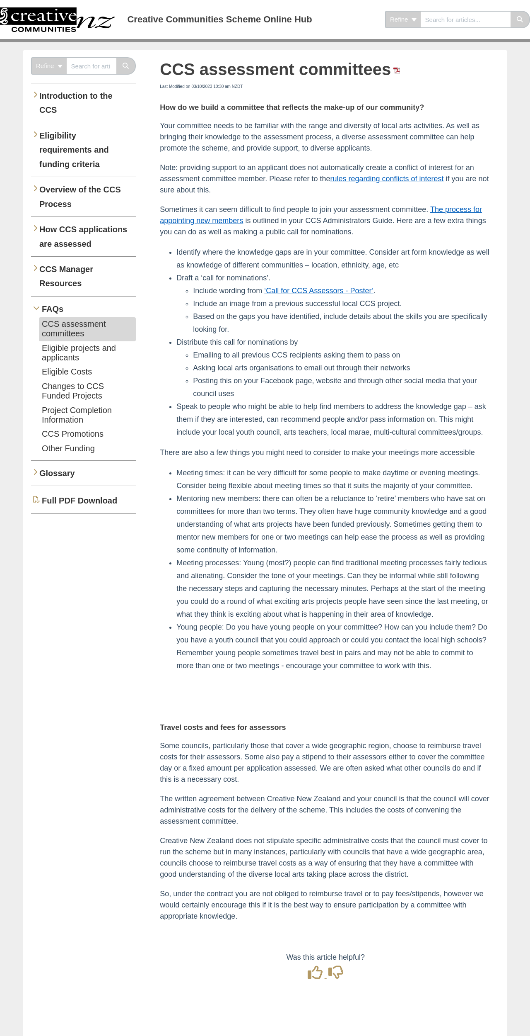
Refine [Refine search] (403, 19)
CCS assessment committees (74, 328)
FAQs (52, 309)
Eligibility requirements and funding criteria (74, 150)
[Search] (520, 19)
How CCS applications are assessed (83, 236)
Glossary (57, 473)
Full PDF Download (79, 500)
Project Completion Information (77, 415)
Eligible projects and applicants (79, 352)
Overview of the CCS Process (80, 196)
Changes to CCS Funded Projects (73, 391)
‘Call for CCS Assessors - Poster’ (318, 291)
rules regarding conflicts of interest (386, 179)
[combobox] (465, 19)
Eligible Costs (67, 371)
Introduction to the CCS (76, 102)
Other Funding (68, 448)
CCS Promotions (73, 433)
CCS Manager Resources (66, 276)
